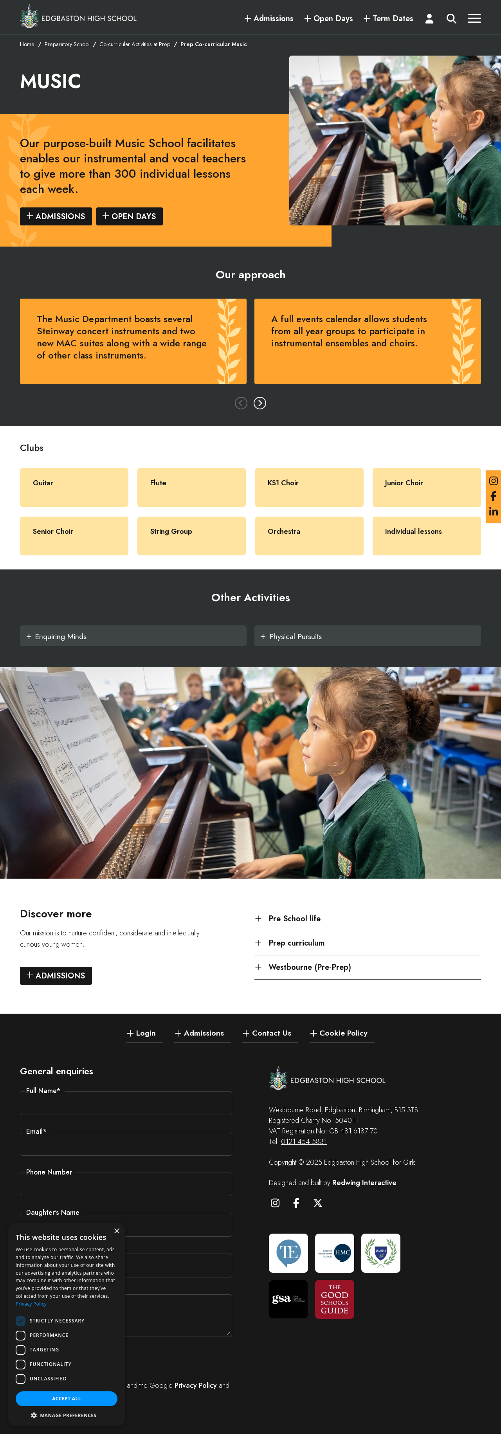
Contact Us (271, 1032)
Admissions (274, 19)
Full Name (43, 1090)
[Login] (429, 20)
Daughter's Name (52, 1212)
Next (260, 403)
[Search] (451, 20)
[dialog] (66, 1324)
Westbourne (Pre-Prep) (310, 968)
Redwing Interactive (364, 1183)
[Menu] (474, 20)
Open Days (333, 19)
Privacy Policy (196, 1385)
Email (36, 1131)
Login (146, 1032)
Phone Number (49, 1172)
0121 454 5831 (304, 1142)
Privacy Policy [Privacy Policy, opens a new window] (31, 1304)
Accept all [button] (66, 1398)
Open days (134, 217)
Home (27, 45)
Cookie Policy (343, 1032)
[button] (66, 1414)
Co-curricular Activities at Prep (134, 45)
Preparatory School (67, 45)
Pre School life (295, 919)
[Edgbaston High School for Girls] (78, 16)
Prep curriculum (297, 943)
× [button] (116, 1231)
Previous (241, 403)
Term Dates (393, 19)
